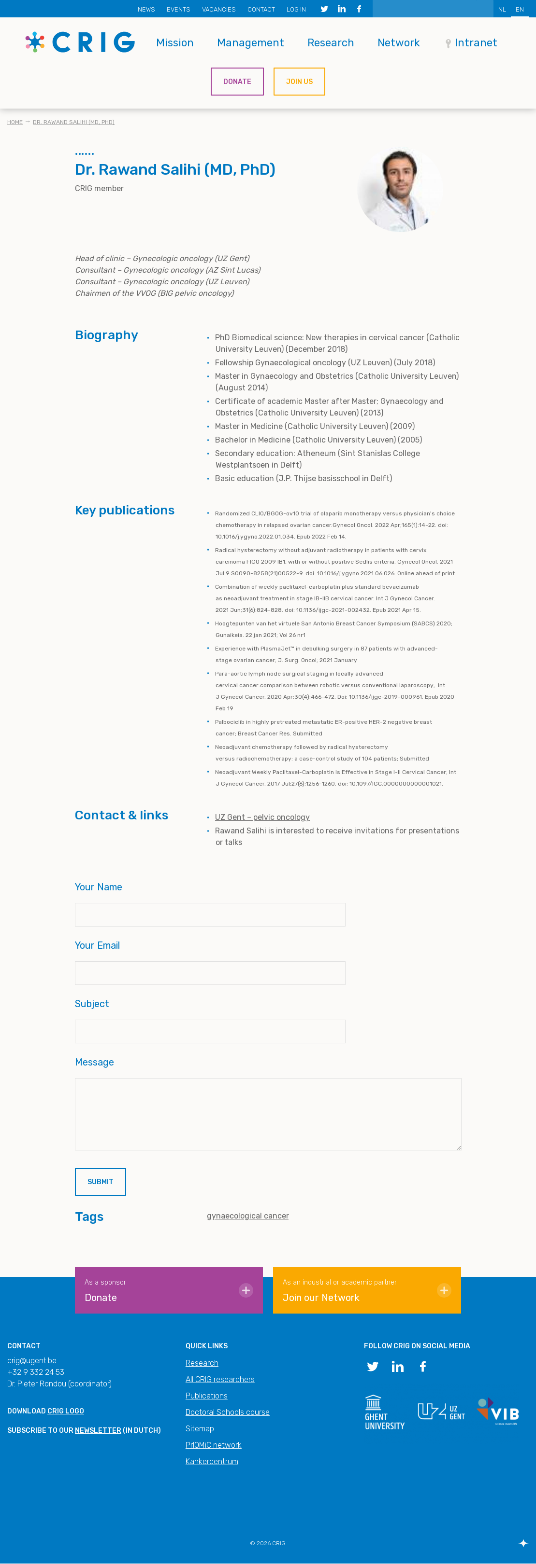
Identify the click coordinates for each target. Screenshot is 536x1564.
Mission (175, 42)
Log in (296, 9)
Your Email (97, 945)
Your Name (98, 887)
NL (502, 9)
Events (178, 9)
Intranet (476, 42)
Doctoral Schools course (228, 1412)
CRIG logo (65, 1411)
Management (250, 42)
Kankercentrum (212, 1461)
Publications (207, 1395)
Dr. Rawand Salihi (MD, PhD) (74, 122)
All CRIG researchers (220, 1379)
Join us (299, 82)
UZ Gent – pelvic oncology (262, 817)
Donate (237, 82)
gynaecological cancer (248, 1215)
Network (398, 42)
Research (330, 42)
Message (94, 1062)
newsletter (98, 1430)
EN (520, 9)
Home (15, 122)
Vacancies (219, 9)
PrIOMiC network (214, 1445)
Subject (92, 1003)
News (146, 9)
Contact (261, 9)
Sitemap (200, 1428)
